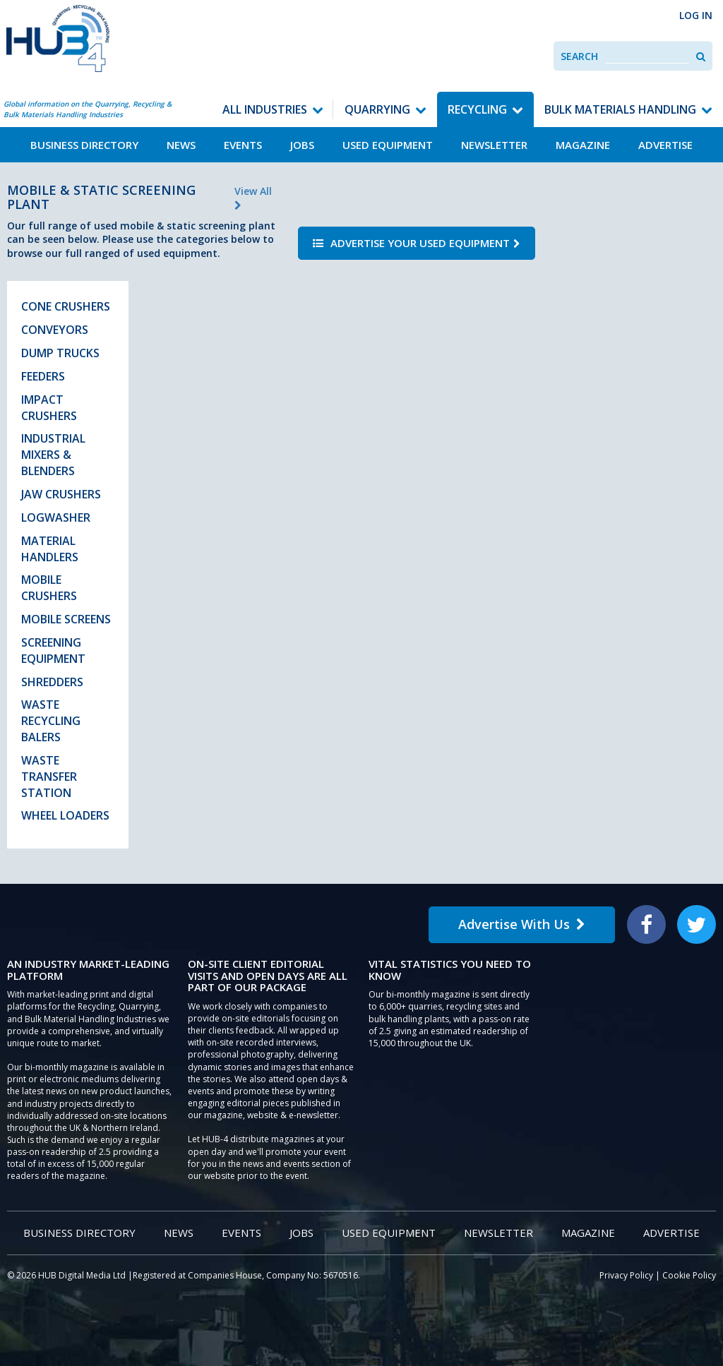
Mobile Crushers (49, 588)
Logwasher (55, 517)
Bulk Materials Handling (620, 109)
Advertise (665, 145)
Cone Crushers (65, 306)
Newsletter (494, 145)
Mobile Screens (66, 619)
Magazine (583, 145)
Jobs (302, 145)
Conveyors (54, 329)
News (181, 145)
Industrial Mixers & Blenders (53, 455)
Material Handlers (49, 549)
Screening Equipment (53, 650)
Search (579, 56)
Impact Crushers (49, 408)
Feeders (43, 376)
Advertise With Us (521, 924)
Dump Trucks (60, 353)
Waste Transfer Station (49, 777)
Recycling (477, 109)
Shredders (52, 682)
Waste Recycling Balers (50, 721)
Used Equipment (387, 145)
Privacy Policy (626, 1275)
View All (253, 197)
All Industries (264, 109)
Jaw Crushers (61, 494)
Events (243, 145)
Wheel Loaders (65, 815)
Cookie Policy (689, 1275)
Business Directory (84, 145)
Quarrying (377, 109)
